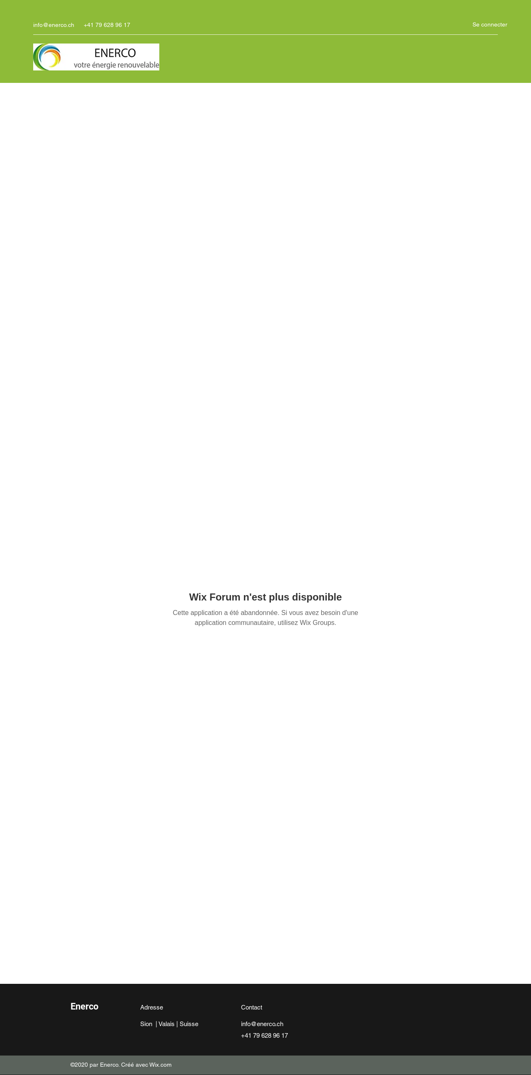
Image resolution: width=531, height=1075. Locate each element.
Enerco (84, 1006)
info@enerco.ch (53, 25)
